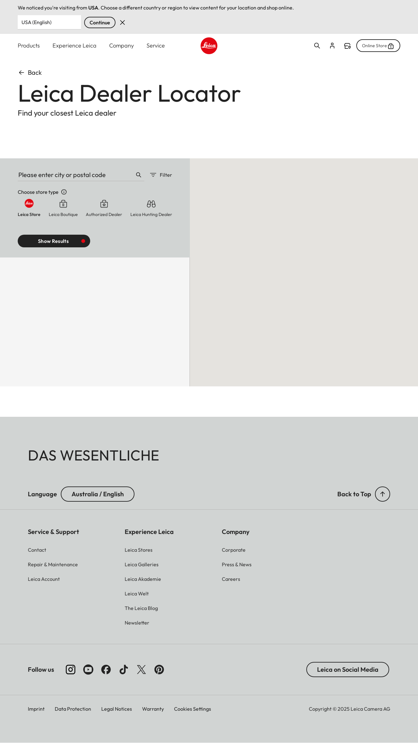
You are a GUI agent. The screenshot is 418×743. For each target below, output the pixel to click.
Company (121, 45)
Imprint (36, 709)
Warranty (153, 709)
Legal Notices (116, 709)
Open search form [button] (317, 45)
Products (29, 45)
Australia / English (98, 494)
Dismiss (122, 22)
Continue (100, 22)
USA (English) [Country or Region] (37, 22)
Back (30, 72)
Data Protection (73, 709)
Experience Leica (75, 45)
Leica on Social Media (347, 669)
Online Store (378, 45)
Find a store (347, 46)
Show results (53, 241)
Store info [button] (64, 192)
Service (156, 45)
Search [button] (138, 175)
